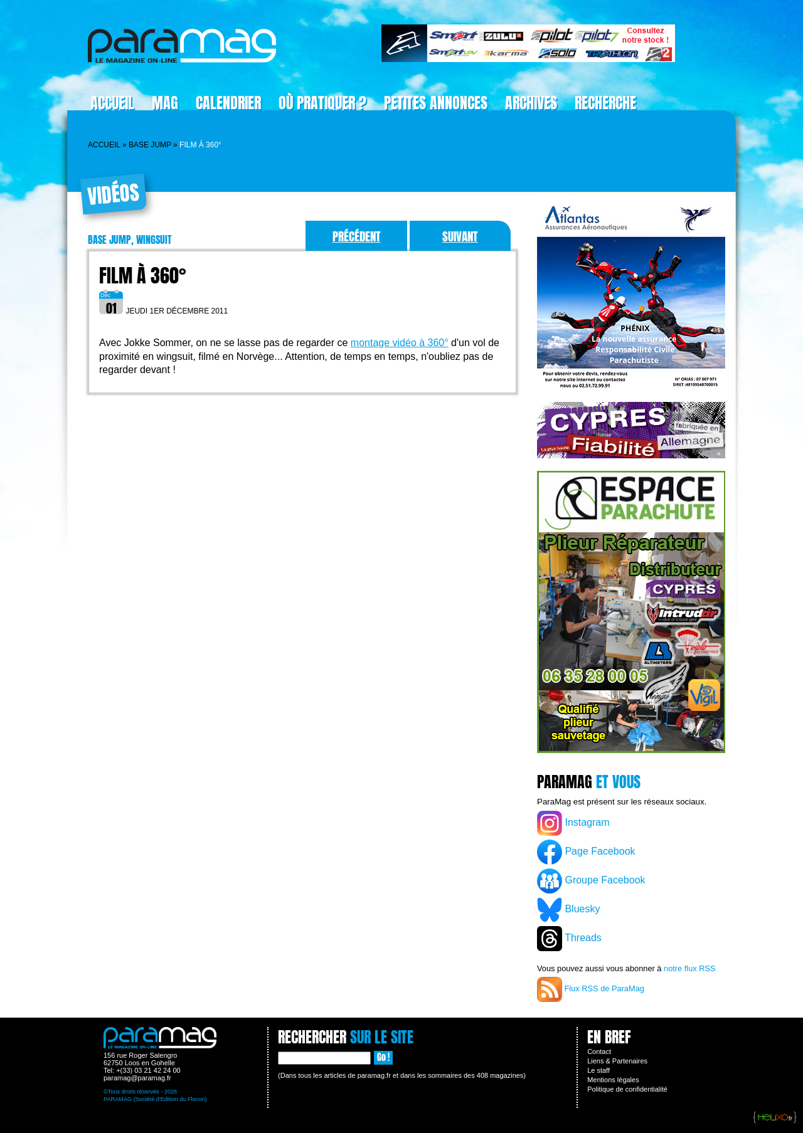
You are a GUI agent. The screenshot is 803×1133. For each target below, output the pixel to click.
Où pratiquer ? (322, 103)
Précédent (356, 236)
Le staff (598, 1070)
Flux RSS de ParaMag (590, 989)
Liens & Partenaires (617, 1061)
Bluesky (568, 909)
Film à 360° (142, 275)
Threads (569, 938)
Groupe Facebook (591, 880)
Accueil (112, 103)
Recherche (605, 103)
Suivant (460, 236)
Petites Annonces (435, 103)
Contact (599, 1051)
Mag (165, 103)
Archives (531, 103)
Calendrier (228, 103)
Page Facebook (586, 852)
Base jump (150, 144)
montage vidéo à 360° (400, 342)
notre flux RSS (690, 968)
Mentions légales (613, 1079)
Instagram (573, 823)
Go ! (383, 1057)
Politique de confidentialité (627, 1089)
